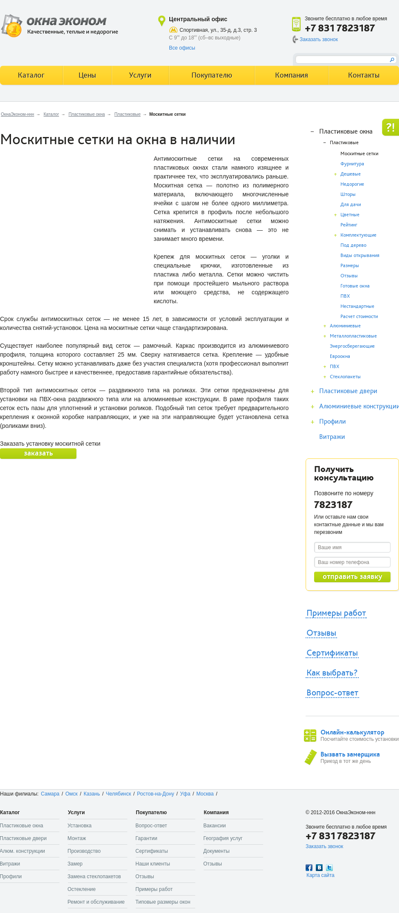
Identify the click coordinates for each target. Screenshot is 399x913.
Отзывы (349, 276)
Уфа (185, 794)
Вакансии (214, 826)
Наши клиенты (152, 864)
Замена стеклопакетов (94, 876)
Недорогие (352, 184)
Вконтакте (319, 867)
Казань (92, 794)
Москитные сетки (359, 153)
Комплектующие (358, 235)
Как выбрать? (332, 673)
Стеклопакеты (345, 377)
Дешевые (350, 174)
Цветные (350, 215)
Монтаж (76, 838)
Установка (79, 826)
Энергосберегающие (352, 346)
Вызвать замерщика (350, 754)
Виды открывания (359, 255)
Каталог (51, 114)
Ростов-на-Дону (155, 794)
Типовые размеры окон (162, 902)
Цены (87, 75)
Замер (75, 864)
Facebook (309, 867)
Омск (71, 794)
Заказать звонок (319, 39)
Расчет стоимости (359, 316)
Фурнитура (352, 164)
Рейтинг (348, 225)
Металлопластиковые (353, 336)
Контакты (363, 75)
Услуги (140, 75)
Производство (84, 851)
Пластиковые (127, 114)
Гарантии (146, 838)
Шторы (348, 194)
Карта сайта (320, 875)
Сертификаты (332, 653)
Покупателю (211, 75)
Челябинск (118, 794)
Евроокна (340, 356)
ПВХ (345, 296)
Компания (291, 75)
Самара (50, 794)
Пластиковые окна (86, 114)
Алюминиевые (345, 326)
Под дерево (353, 245)
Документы (216, 851)
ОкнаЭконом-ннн (17, 114)
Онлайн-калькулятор (352, 732)
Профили (332, 421)
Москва (205, 794)
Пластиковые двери (348, 391)
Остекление (81, 889)
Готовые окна (355, 286)
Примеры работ (336, 613)
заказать (38, 453)
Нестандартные (357, 306)
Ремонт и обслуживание (96, 902)
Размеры (349, 265)
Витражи (332, 437)
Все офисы (182, 48)
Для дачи (350, 204)
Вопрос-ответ (332, 693)
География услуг (222, 838)
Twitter (329, 867)
